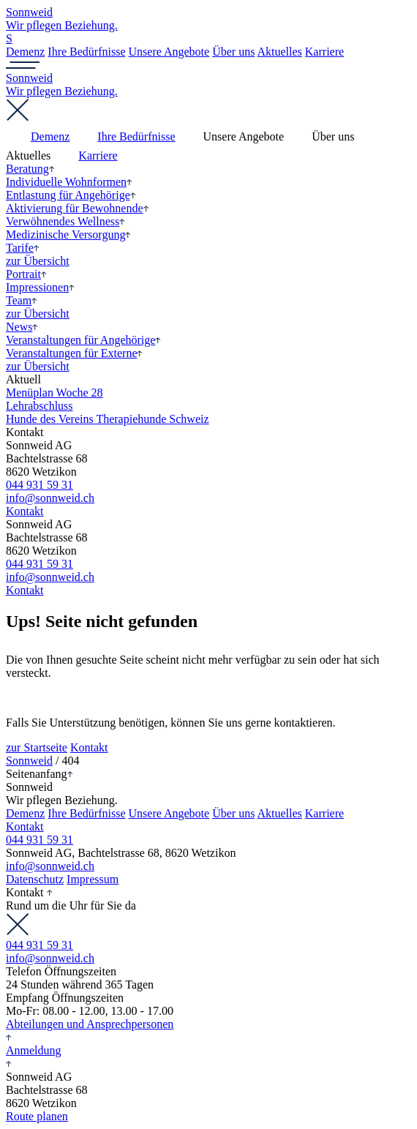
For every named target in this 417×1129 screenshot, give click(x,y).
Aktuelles (279, 51)
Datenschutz (35, 879)
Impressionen (40, 287)
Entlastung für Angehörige (71, 195)
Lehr (39, 406)
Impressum (93, 879)
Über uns (233, 51)
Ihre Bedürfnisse (86, 51)
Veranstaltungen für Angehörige (83, 340)
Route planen (37, 1116)
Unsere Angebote (169, 51)
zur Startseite (36, 747)
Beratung (30, 168)
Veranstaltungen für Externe (74, 353)
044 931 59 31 (39, 485)
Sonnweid (29, 760)
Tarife (23, 247)
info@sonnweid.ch (50, 498)
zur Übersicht (38, 261)
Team (21, 300)
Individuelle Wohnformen (69, 182)
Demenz (25, 51)
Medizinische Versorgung (68, 234)
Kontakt (25, 511)
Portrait (26, 274)
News (22, 326)
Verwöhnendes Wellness (65, 221)
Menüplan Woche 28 (54, 392)
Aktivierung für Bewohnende (77, 208)
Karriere (324, 51)
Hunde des (107, 419)
